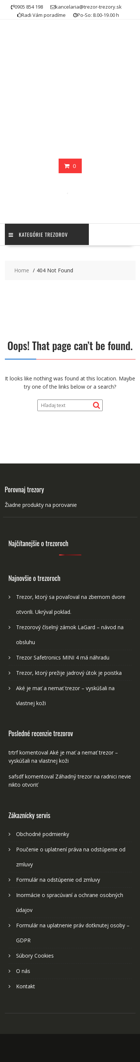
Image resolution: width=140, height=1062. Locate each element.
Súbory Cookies (35, 955)
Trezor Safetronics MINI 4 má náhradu (62, 657)
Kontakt (25, 986)
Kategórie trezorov (38, 234)
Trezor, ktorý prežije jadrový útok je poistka (69, 672)
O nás (23, 970)
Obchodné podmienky (42, 834)
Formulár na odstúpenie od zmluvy (58, 879)
